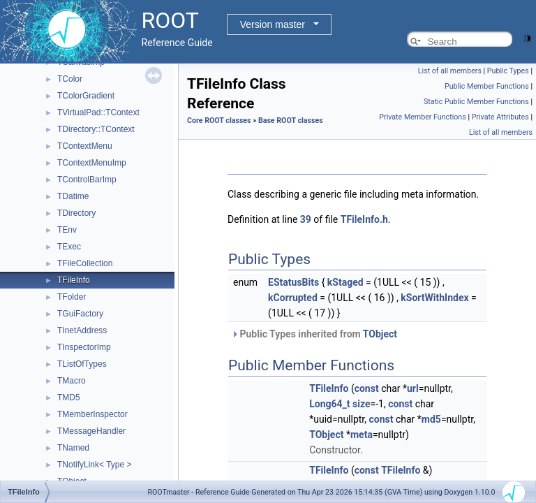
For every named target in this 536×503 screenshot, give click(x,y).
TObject (380, 334)
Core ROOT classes (219, 120)
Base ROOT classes (290, 120)
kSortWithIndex (434, 297)
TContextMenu (84, 146)
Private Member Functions (422, 117)
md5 (431, 419)
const (367, 388)
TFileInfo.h (364, 219)
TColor (69, 79)
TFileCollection (84, 263)
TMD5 (68, 397)
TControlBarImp (87, 179)
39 (305, 219)
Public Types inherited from (314, 334)
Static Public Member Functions (476, 101)
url (413, 388)
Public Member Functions (487, 86)
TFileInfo (73, 280)
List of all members (450, 70)
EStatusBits (293, 282)
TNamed (73, 448)
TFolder (71, 297)
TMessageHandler (91, 431)
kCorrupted (293, 297)
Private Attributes (500, 117)
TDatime (73, 196)
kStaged (345, 282)
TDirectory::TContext (96, 129)
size (361, 403)
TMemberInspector (92, 414)
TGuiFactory (80, 314)
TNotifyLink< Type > (94, 464)
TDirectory (76, 213)
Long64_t (329, 403)
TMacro (71, 381)
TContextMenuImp (91, 163)
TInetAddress (82, 330)
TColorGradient (85, 96)
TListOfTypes (82, 364)
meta (361, 434)
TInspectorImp (84, 347)
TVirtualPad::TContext (98, 112)
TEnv (67, 230)
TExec (69, 247)
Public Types (508, 70)
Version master (272, 24)
